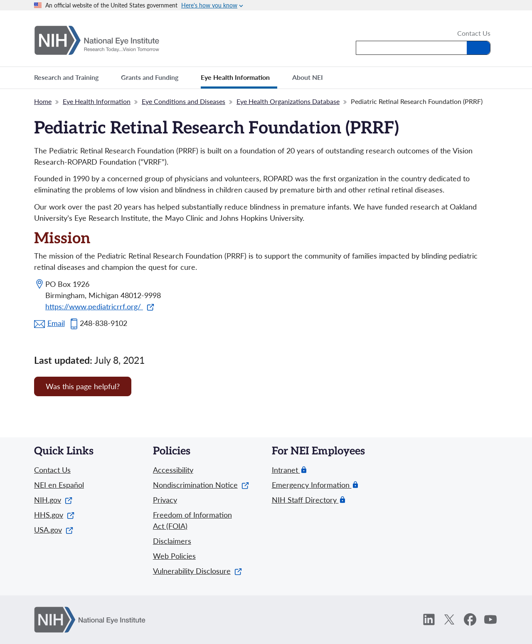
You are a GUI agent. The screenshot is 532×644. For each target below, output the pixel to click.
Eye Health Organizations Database (288, 101)
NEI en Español (59, 484)
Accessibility (173, 469)
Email (56, 323)
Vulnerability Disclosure (197, 570)
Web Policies (174, 555)
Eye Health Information (97, 101)
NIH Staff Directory (305, 500)
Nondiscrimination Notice (201, 484)
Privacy (165, 499)
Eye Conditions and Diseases (183, 101)
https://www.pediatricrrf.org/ (99, 306)
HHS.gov (54, 514)
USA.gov (53, 529)
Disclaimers (172, 540)
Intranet (286, 470)
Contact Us (473, 33)
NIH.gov (53, 499)
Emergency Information (312, 485)
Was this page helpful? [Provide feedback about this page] (83, 386)
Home (43, 101)
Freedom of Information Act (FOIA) (192, 520)
